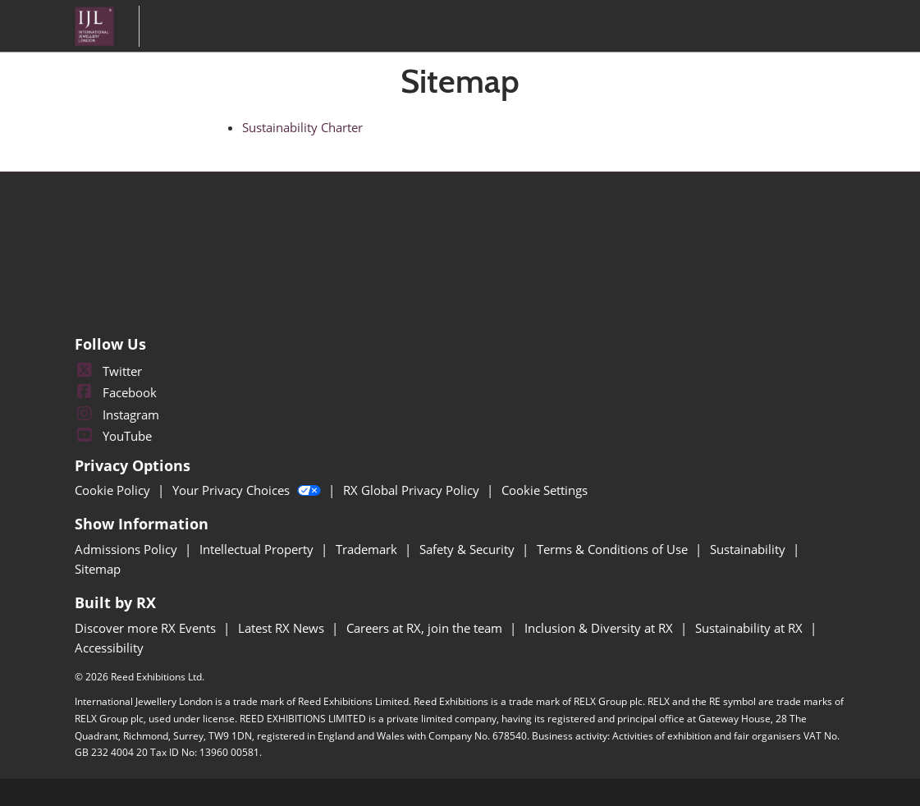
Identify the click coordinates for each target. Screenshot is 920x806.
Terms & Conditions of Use (614, 549)
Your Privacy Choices (248, 490)
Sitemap (98, 569)
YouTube (113, 436)
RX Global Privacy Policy (413, 490)
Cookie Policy (114, 490)
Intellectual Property (258, 549)
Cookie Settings (544, 490)
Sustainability (749, 549)
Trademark (368, 549)
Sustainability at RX (750, 628)
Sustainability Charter (302, 127)
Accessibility (109, 647)
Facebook (116, 392)
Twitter (108, 371)
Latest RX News (282, 628)
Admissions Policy (128, 549)
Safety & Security (468, 549)
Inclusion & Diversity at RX (600, 628)
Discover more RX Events (147, 628)
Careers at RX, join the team (426, 628)
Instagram (117, 414)
